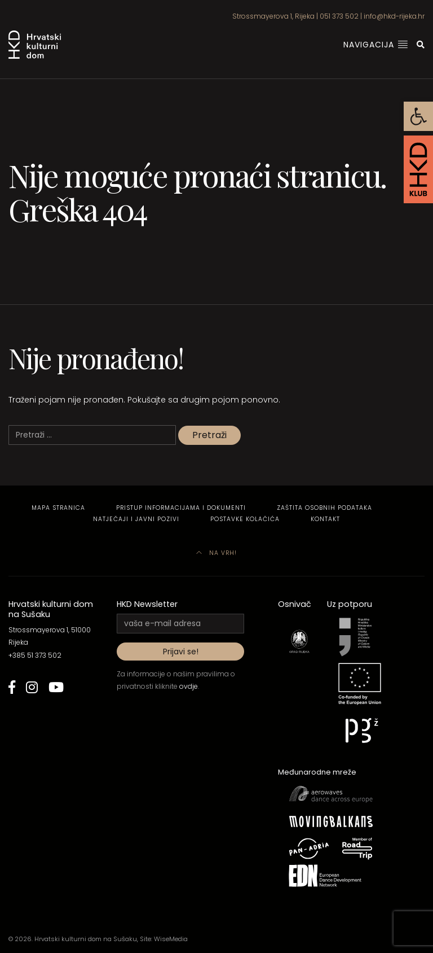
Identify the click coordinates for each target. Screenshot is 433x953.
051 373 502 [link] (339, 16)
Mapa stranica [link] (58, 508)
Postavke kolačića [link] (245, 519)
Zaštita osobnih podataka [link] (324, 508)
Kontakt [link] (325, 519)
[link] (418, 116)
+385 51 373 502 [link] (34, 655)
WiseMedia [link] (171, 938)
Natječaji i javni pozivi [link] (136, 519)
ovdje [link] (188, 686)
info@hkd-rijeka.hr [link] (394, 16)
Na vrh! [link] (216, 553)
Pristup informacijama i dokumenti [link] (181, 508)
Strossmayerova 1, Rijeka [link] (273, 16)
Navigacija (375, 44)
